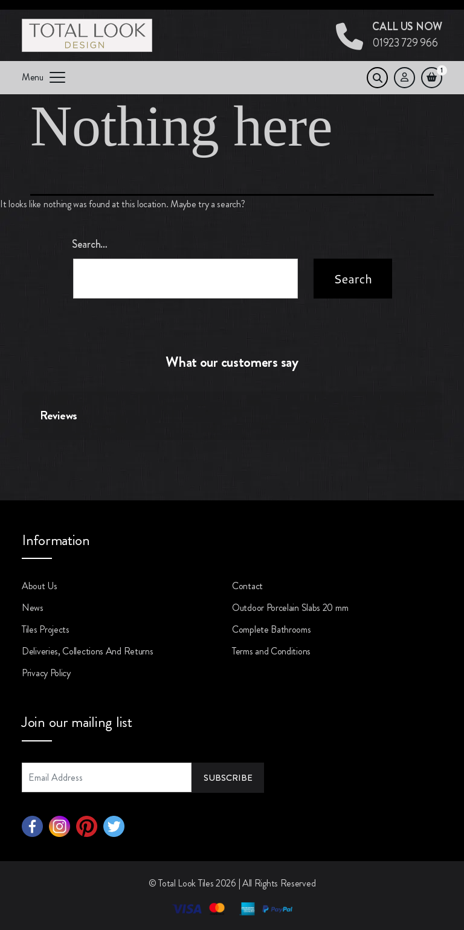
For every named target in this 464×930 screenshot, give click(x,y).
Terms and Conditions (271, 651)
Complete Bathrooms (271, 629)
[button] (21, 452)
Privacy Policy (46, 673)
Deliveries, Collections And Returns (87, 651)
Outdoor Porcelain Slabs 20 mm (290, 608)
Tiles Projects (45, 629)
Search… (90, 244)
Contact (247, 586)
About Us (39, 586)
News (33, 608)
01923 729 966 (407, 35)
